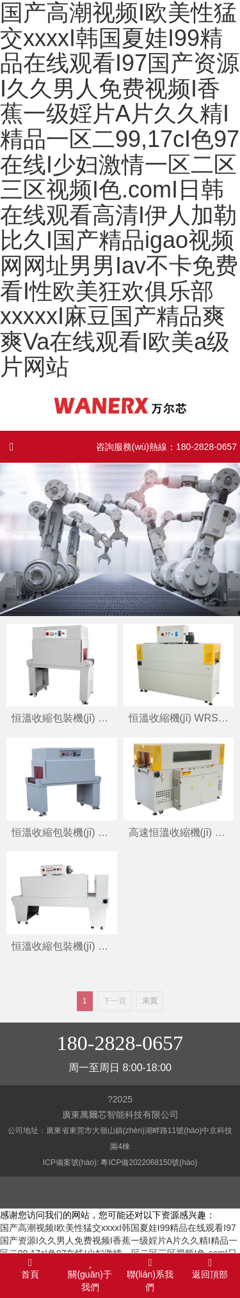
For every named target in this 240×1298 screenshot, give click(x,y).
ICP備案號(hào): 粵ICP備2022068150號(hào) (120, 1162)
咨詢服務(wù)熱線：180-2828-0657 (166, 447)
